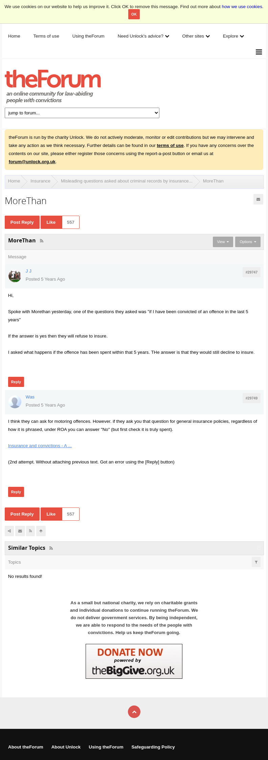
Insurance (40, 180)
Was (30, 396)
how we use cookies (242, 6)
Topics (14, 562)
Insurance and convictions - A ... (40, 445)
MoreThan (213, 180)
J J (28, 271)
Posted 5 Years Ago (45, 279)
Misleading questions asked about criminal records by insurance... (127, 180)
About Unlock (66, 747)
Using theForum (106, 747)
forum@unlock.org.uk (32, 161)
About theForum (25, 747)
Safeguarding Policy (153, 747)
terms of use (170, 145)
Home (14, 180)
